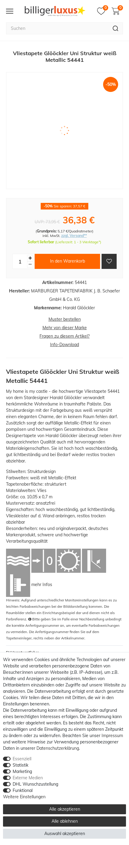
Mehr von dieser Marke (64, 327)
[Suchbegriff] (57, 28)
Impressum (112, 735)
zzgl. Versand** (74, 235)
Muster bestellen (65, 319)
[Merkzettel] (102, 11)
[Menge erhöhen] (30, 258)
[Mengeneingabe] (20, 261)
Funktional (23, 790)
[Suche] (115, 28)
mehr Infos (41, 584)
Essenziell (22, 758)
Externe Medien (28, 777)
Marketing (22, 771)
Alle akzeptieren (64, 809)
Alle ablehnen (65, 821)
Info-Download (64, 344)
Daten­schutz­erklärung (57, 748)
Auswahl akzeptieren (64, 833)
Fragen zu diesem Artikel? (64, 336)
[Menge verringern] (30, 264)
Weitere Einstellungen (24, 796)
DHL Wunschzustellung (35, 784)
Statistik (20, 765)
